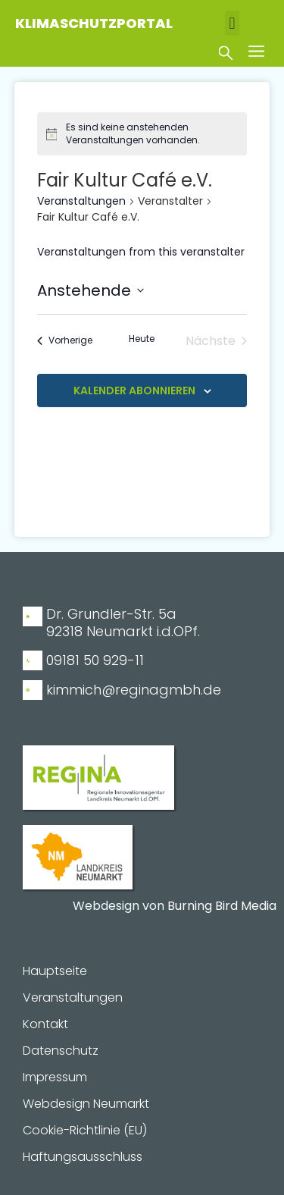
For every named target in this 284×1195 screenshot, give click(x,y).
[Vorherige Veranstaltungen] (64, 341)
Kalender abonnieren (134, 390)
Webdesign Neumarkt (86, 1104)
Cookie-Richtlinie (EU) (85, 1130)
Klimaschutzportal (94, 23)
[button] (232, 23)
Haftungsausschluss (82, 1157)
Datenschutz (60, 1051)
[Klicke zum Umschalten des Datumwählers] (90, 290)
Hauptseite (55, 971)
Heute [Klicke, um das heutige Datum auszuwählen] (141, 339)
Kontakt (45, 1024)
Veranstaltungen (81, 201)
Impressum (55, 1077)
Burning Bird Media (221, 905)
